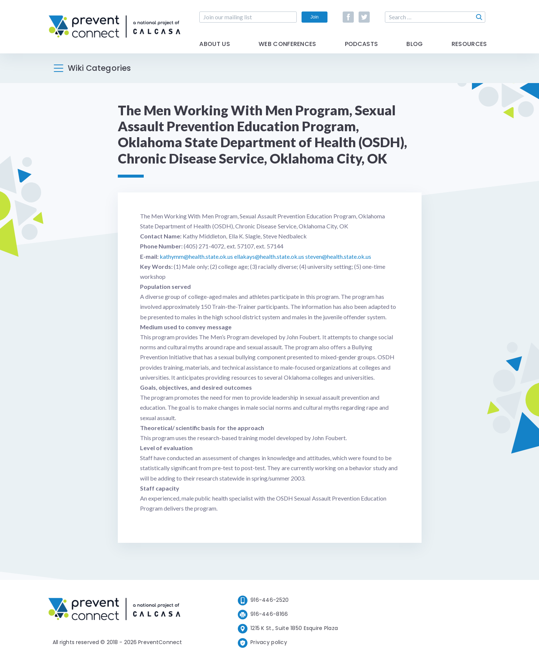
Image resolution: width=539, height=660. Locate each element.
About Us (214, 45)
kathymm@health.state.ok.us (196, 256)
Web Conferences (287, 45)
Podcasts (361, 45)
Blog (414, 45)
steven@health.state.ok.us (338, 256)
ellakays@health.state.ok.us (269, 256)
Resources (469, 45)
